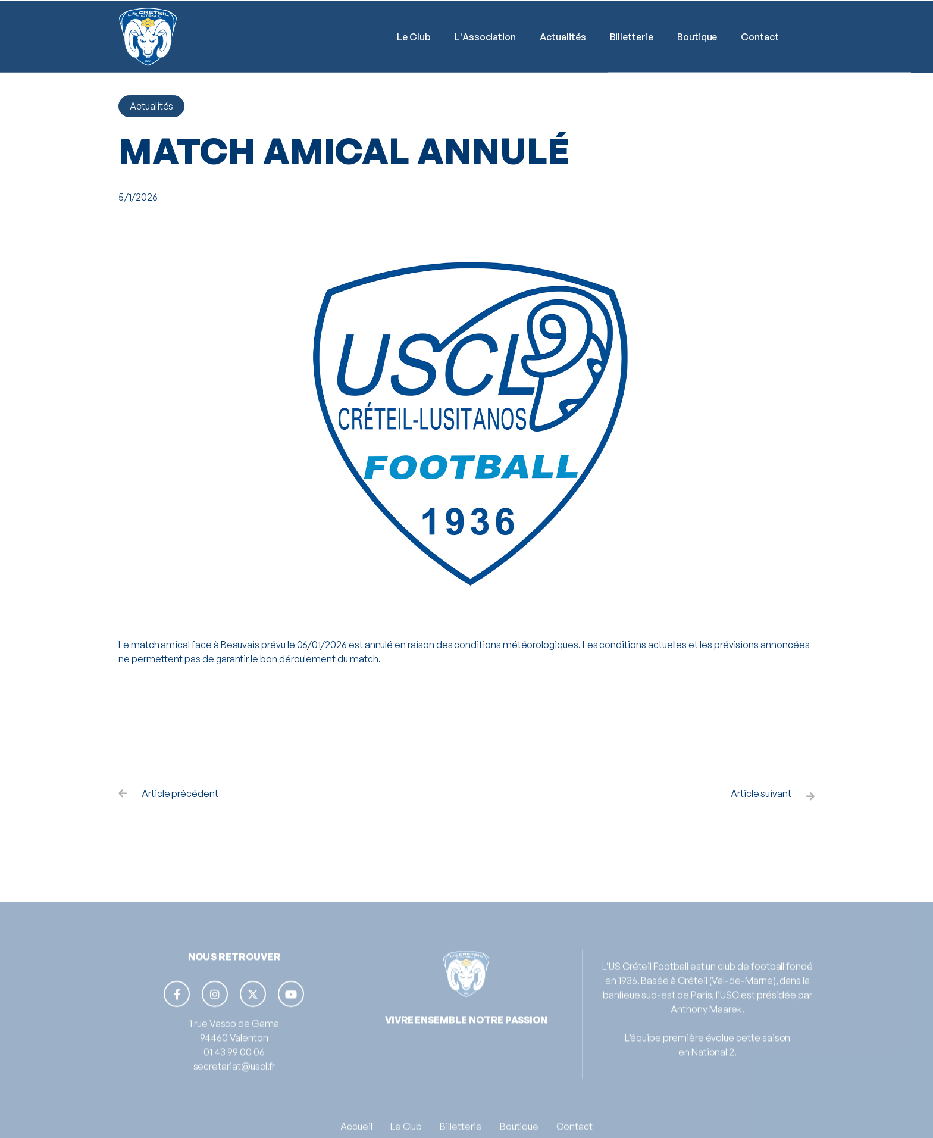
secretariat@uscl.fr (234, 1082)
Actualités (563, 38)
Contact (760, 38)
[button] (414, 38)
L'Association (485, 38)
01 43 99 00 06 (233, 1068)
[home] (147, 38)
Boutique (697, 38)
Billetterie (631, 38)
